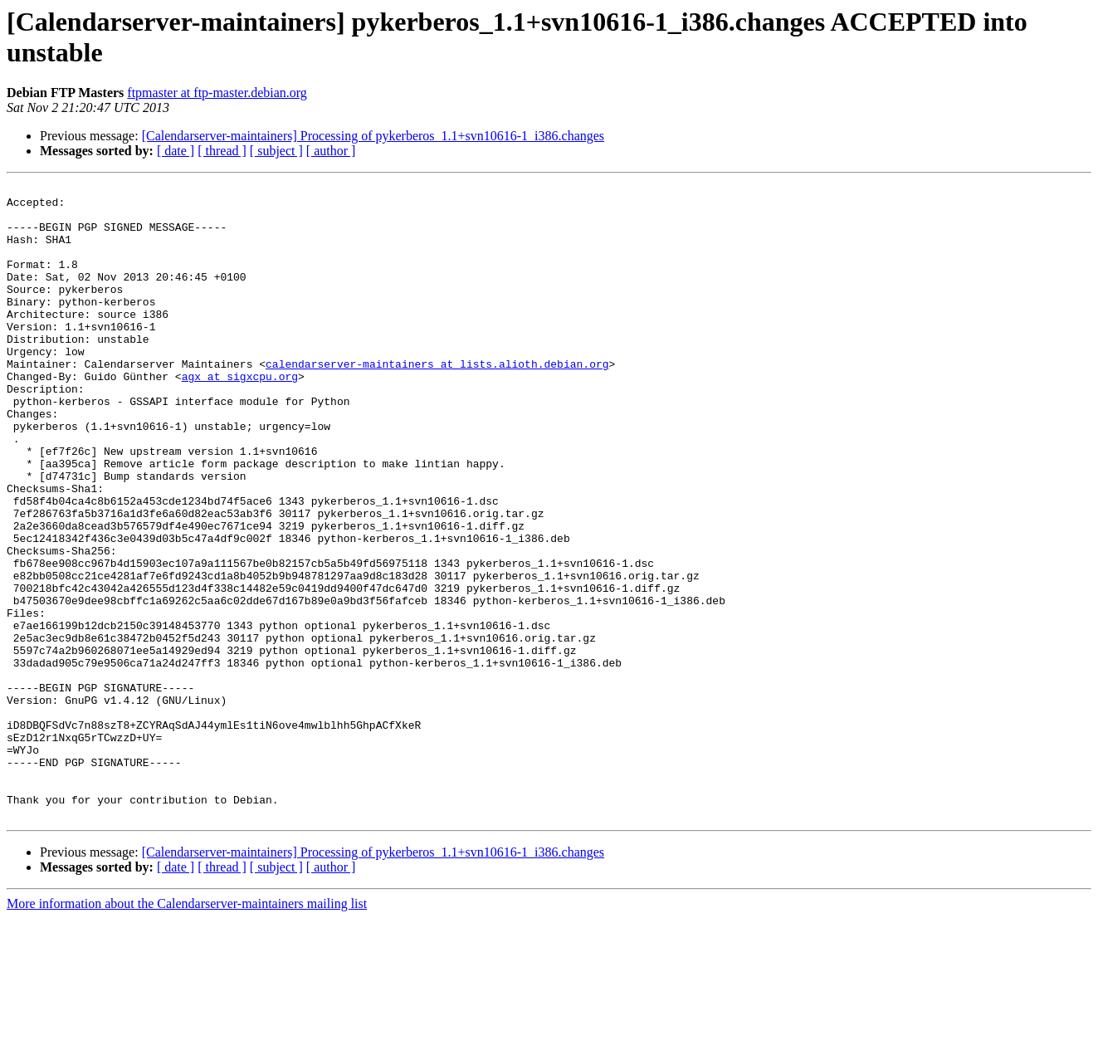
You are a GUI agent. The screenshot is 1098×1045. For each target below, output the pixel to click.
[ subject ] (276, 151)
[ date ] (175, 151)
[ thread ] (222, 151)
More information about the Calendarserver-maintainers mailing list (187, 1030)
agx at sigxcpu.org (240, 415)
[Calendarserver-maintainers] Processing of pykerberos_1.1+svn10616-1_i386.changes (373, 136)
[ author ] (331, 151)
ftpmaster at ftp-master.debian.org (217, 92)
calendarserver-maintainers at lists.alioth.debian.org (437, 400)
